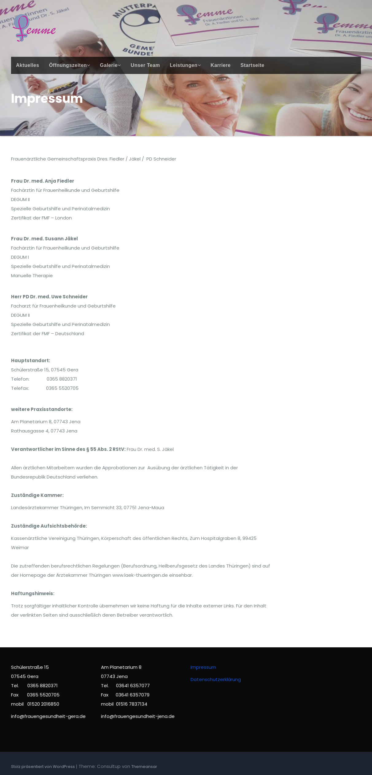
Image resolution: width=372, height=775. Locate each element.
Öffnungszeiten (69, 65)
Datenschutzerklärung (216, 679)
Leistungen (185, 65)
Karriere (221, 65)
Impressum (203, 667)
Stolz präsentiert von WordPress (43, 766)
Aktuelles (27, 65)
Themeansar (144, 766)
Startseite (252, 65)
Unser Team (145, 65)
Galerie (110, 65)
